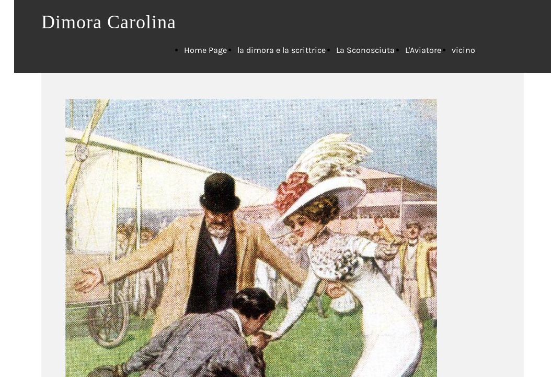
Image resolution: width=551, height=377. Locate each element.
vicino (463, 50)
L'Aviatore (423, 50)
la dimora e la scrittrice (281, 50)
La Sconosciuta (365, 50)
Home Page (205, 50)
